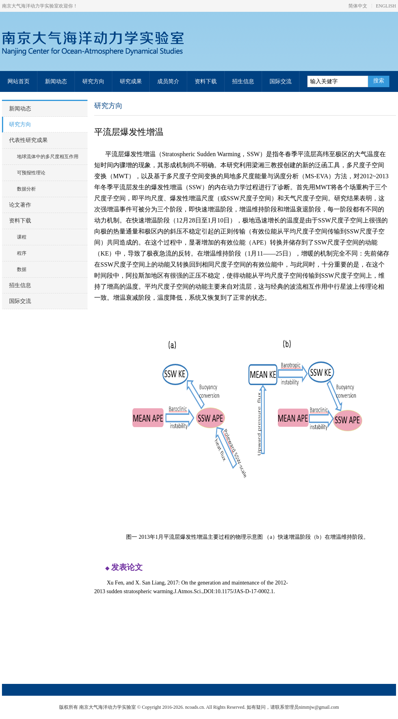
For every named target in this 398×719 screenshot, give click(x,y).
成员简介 (168, 81)
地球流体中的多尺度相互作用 (47, 156)
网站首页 (18, 81)
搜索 (378, 81)
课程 (21, 237)
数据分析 (26, 189)
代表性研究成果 (28, 140)
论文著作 (20, 205)
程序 (21, 253)
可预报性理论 (31, 173)
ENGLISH (386, 6)
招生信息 (243, 81)
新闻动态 (56, 81)
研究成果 (131, 81)
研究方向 (93, 81)
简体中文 (357, 6)
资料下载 (206, 81)
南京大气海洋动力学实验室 (100, 44)
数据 (21, 269)
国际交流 (281, 81)
